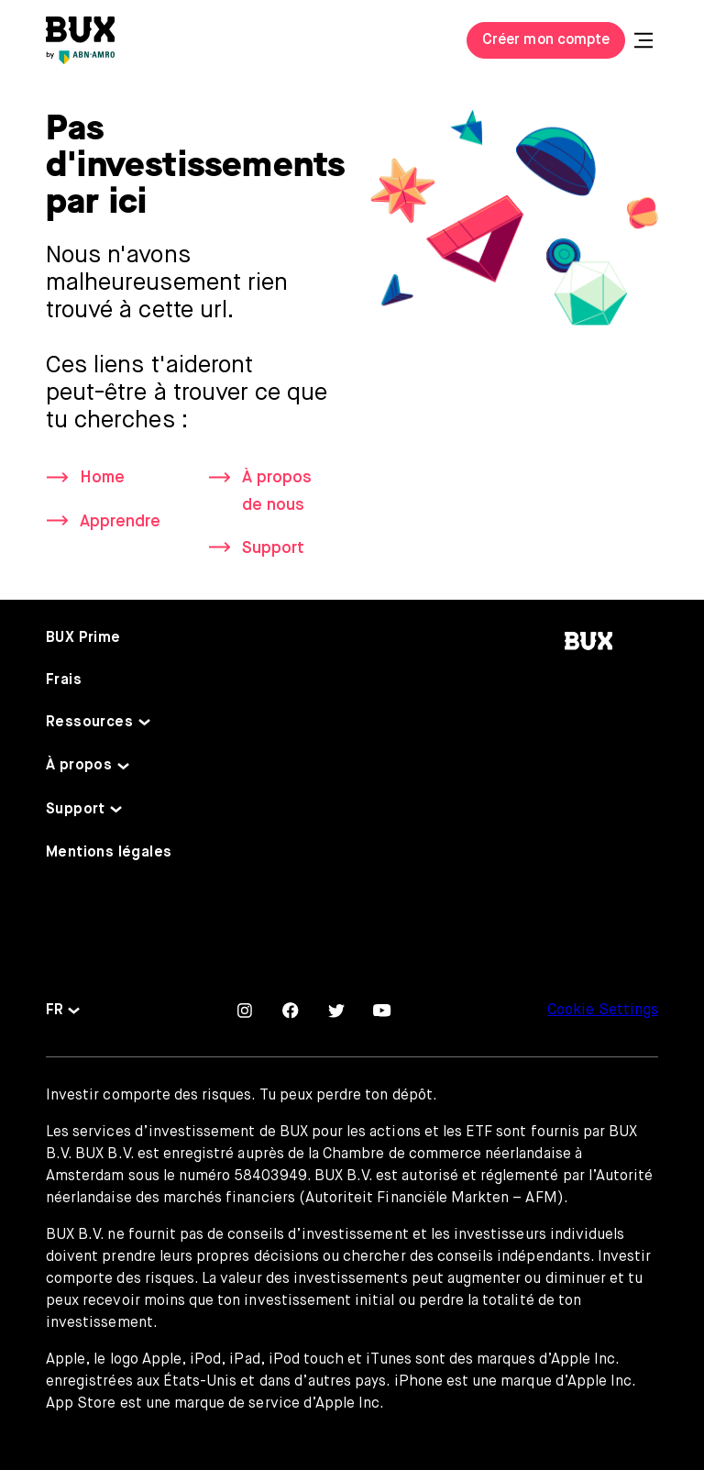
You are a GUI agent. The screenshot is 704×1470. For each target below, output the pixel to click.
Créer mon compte (546, 40)
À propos (79, 765)
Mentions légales (108, 853)
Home (102, 478)
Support (273, 548)
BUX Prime (83, 638)
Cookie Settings (602, 1010)
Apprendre (120, 522)
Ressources (89, 722)
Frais (64, 680)
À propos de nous (277, 491)
